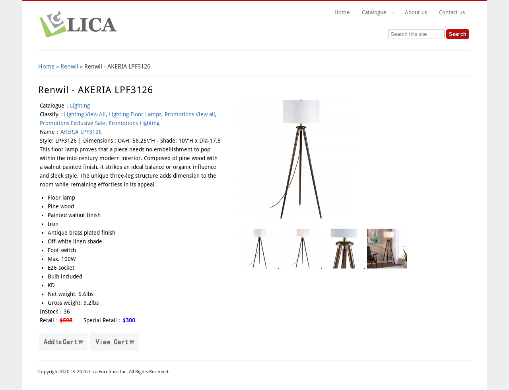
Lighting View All (85, 114)
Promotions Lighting (134, 123)
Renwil (69, 66)
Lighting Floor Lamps (135, 114)
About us (416, 12)
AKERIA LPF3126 (81, 132)
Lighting (80, 105)
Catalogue (375, 13)
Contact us (452, 12)
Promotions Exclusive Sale (72, 123)
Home (342, 12)
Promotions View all (190, 114)
